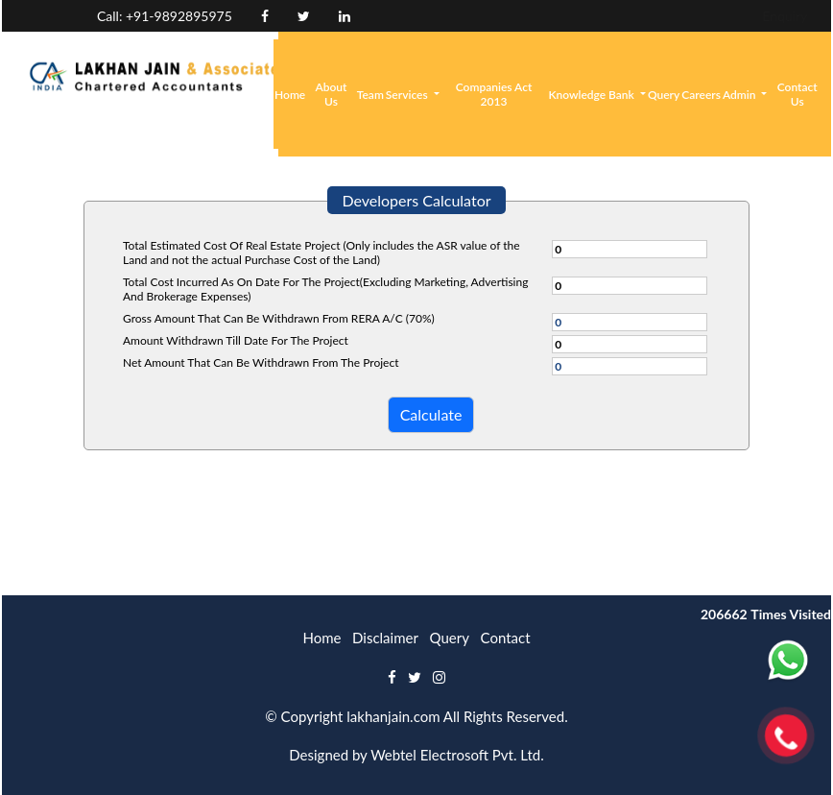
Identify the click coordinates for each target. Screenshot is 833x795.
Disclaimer (385, 637)
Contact (506, 637)
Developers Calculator (416, 200)
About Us (331, 94)
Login (722, 16)
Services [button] (408, 94)
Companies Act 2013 (494, 94)
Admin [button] (741, 94)
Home (289, 94)
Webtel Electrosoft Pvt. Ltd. (457, 754)
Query (663, 94)
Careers (701, 94)
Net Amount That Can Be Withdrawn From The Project (260, 362)
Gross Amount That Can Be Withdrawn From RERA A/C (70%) (279, 318)
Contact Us (797, 94)
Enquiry (655, 16)
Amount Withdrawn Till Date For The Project (235, 340)
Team (370, 94)
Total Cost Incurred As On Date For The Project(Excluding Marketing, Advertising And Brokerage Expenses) (325, 289)
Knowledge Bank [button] (592, 94)
